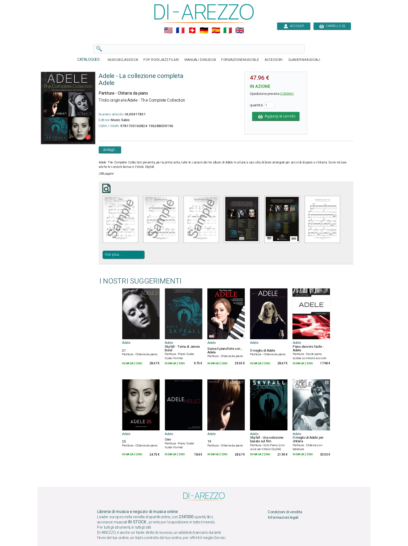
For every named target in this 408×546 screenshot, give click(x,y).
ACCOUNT (293, 26)
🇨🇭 (192, 30)
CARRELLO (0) (332, 26)
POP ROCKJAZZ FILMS (161, 59)
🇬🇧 (239, 30)
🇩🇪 (204, 30)
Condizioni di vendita (285, 512)
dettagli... (110, 150)
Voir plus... (113, 255)
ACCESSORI (274, 59)
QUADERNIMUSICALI (304, 59)
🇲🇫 (180, 30)
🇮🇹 (227, 30)
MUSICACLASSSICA (123, 59)
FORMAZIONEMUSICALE (240, 59)
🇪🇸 (216, 30)
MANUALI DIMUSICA (200, 59)
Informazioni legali (283, 518)
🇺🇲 (168, 30)
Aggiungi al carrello (275, 116)
